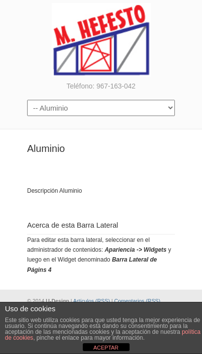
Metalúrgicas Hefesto (101, 40)
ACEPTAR (105, 348)
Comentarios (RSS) (137, 301)
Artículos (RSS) (91, 301)
